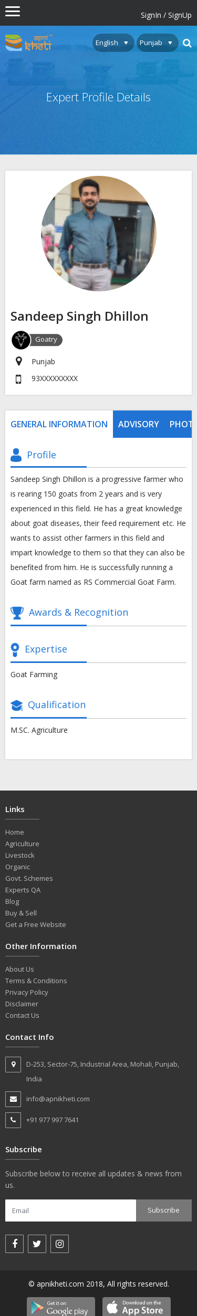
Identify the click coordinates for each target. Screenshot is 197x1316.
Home (14, 832)
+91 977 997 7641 (42, 1120)
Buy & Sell (21, 913)
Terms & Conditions (36, 980)
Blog (12, 901)
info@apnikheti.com (47, 1099)
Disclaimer (21, 1003)
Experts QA (22, 889)
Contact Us (22, 1015)
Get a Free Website (35, 924)
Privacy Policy (26, 992)
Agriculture (22, 843)
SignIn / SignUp (166, 15)
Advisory (138, 424)
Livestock (20, 855)
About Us (19, 969)
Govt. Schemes (29, 878)
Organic (17, 866)
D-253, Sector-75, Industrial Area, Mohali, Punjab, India (92, 1070)
